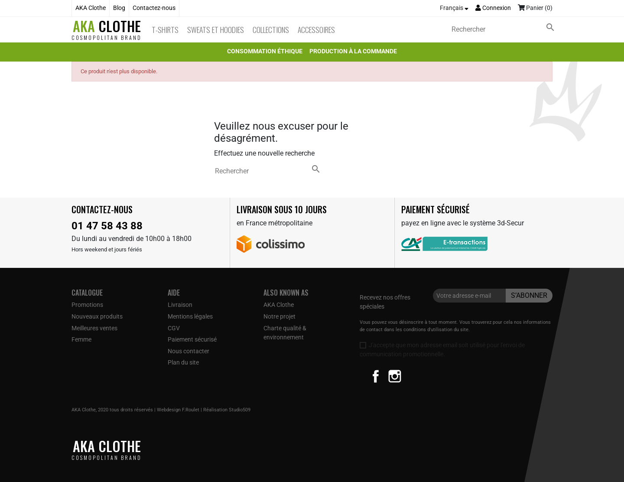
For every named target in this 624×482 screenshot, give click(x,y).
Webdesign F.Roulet (178, 410)
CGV (174, 328)
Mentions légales (190, 316)
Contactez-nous (154, 8)
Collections (271, 29)
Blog (119, 8)
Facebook (375, 376)
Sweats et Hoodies (215, 29)
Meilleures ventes (94, 328)
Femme (81, 339)
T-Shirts (165, 29)
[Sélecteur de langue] (454, 8)
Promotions (87, 304)
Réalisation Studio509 (226, 410)
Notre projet (279, 316)
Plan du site (183, 362)
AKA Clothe (90, 8)
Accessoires (316, 29)
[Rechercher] (505, 29)
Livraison (180, 304)
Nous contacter (188, 351)
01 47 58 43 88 (107, 226)
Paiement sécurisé (192, 339)
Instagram (394, 376)
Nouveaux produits (97, 316)
